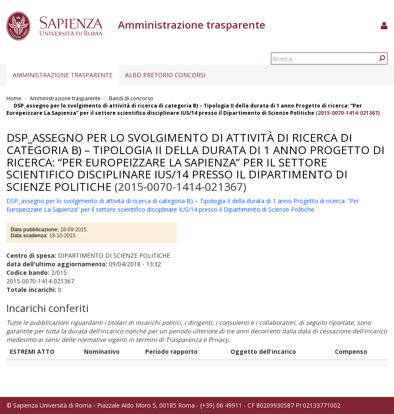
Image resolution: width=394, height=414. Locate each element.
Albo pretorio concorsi (165, 75)
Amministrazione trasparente (62, 75)
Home (13, 98)
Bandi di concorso (131, 98)
